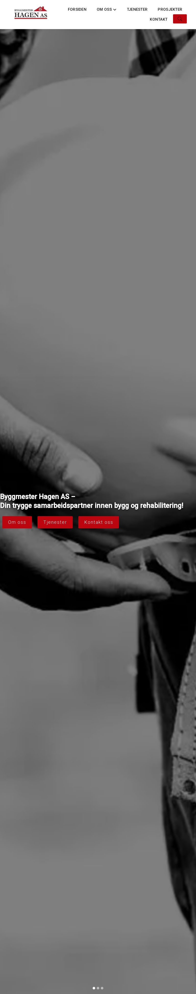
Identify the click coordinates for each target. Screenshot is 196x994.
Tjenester (137, 9)
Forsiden (77, 9)
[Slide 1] (94, 988)
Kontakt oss (98, 522)
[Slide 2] (98, 988)
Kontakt (158, 19)
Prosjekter (170, 9)
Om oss (107, 10)
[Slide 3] (102, 988)
